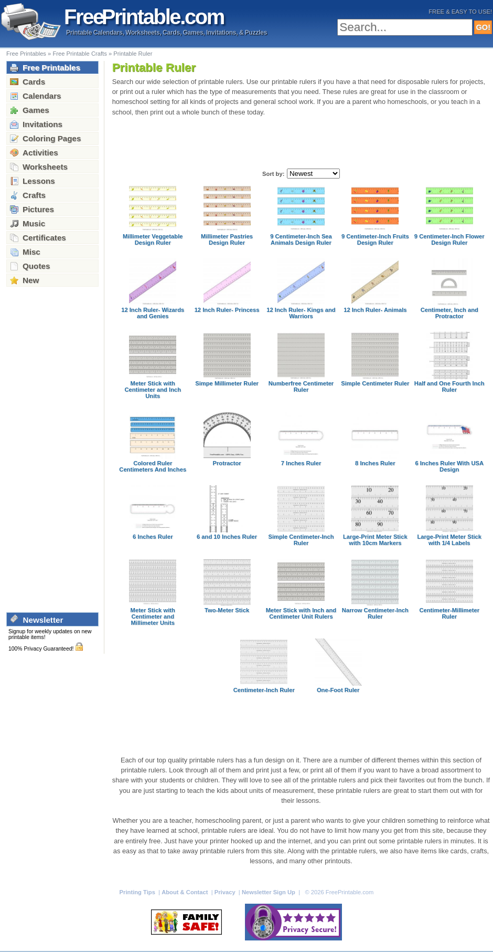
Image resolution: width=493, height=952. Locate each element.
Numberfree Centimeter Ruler (301, 386)
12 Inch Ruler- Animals (375, 310)
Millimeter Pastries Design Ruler (227, 239)
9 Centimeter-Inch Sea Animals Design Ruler (301, 239)
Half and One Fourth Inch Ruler (449, 386)
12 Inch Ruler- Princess (227, 310)
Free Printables (26, 53)
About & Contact (185, 892)
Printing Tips (138, 892)
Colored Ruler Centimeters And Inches (152, 466)
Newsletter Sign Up (269, 892)
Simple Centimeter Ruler (375, 383)
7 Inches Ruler (301, 463)
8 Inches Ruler (375, 463)
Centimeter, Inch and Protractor (449, 313)
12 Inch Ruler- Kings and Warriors (300, 313)
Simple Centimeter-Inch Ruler (301, 539)
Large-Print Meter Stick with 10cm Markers (375, 539)
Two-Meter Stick (227, 610)
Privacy (226, 892)
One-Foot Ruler (338, 690)
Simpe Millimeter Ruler (227, 383)
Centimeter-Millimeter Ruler (449, 613)
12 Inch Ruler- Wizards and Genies (152, 313)
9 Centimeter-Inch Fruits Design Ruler (375, 239)
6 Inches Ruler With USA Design (449, 466)
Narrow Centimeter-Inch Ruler (375, 613)
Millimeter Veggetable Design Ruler (153, 239)
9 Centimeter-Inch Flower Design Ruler (449, 239)
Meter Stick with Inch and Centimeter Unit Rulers (301, 613)
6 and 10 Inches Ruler (227, 536)
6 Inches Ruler (153, 536)
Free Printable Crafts (79, 53)
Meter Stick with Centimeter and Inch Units (152, 389)
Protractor (227, 463)
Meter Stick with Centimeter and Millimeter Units (153, 616)
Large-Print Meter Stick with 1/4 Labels (449, 539)
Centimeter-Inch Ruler (264, 690)
